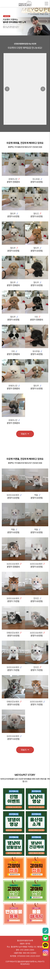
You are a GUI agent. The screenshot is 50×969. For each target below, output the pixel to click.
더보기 (25, 434)
